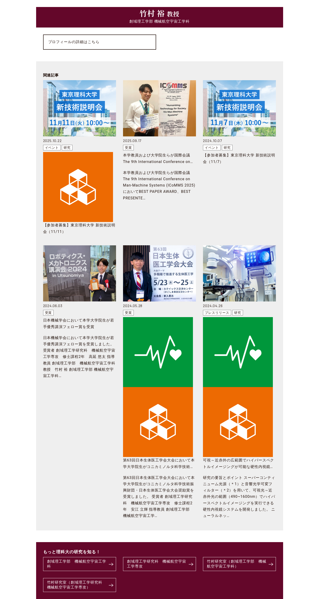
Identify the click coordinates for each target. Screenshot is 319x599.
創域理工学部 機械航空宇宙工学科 (76, 563)
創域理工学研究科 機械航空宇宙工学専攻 (156, 563)
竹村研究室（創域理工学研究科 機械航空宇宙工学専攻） (76, 584)
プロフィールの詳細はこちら (73, 42)
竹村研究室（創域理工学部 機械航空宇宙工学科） (236, 563)
